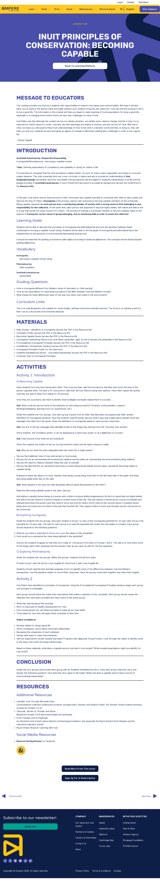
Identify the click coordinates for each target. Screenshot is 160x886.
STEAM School (130, 846)
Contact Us (80, 843)
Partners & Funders (84, 832)
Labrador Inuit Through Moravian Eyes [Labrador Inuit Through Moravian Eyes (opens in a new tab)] (35, 701)
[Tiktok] (25, 861)
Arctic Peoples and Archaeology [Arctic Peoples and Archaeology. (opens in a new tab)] (32, 718)
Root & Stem (129, 828)
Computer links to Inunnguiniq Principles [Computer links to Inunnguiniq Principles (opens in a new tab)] (35, 356)
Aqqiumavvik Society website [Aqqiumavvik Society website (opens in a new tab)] (38, 638)
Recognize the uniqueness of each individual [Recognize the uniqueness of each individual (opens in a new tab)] (37, 632)
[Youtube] (20, 861)
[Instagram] (10, 861)
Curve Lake (104, 846)
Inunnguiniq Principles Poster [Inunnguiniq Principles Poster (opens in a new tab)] (30, 349)
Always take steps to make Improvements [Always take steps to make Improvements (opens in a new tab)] (36, 635)
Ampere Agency (131, 834)
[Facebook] (5, 861)
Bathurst (103, 834)
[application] (36, 9)
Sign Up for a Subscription (80, 778)
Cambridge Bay (106, 840)
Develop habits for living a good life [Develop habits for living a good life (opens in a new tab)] (33, 625)
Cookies (117, 871)
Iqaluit (102, 823)
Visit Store (143, 2)
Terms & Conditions (101, 871)
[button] (33, 9)
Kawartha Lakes (107, 828)
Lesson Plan (80, 24)
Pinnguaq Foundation (133, 840)
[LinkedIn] (15, 861)
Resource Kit (26, 186)
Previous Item (11, 796)
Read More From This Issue (80, 768)
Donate (131, 2)
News (78, 849)
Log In (121, 2)
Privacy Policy (82, 871)
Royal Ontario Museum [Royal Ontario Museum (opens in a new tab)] (27, 727)
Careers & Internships (85, 838)
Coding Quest (129, 823)
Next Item (151, 796)
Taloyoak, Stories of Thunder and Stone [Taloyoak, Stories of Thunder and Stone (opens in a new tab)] (35, 711)
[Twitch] (31, 861)
